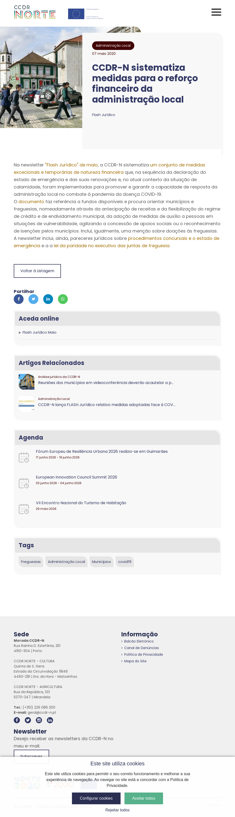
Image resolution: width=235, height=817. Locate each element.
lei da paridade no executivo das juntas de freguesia (111, 246)
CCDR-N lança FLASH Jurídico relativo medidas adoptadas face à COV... (106, 405)
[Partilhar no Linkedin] (48, 299)
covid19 (124, 561)
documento (31, 201)
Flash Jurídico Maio (39, 332)
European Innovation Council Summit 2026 (76, 477)
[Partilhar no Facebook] (19, 299)
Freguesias (31, 561)
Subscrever (31, 756)
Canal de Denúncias (140, 647)
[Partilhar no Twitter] (33, 299)
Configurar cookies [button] (96, 798)
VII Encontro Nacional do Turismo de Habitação (81, 503)
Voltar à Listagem (37, 271)
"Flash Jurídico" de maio (71, 165)
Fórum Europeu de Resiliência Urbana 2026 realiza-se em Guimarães (102, 451)
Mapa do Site (134, 661)
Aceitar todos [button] (143, 798)
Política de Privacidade (142, 654)
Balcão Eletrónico (137, 641)
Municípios (101, 561)
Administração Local (66, 561)
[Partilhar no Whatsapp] (63, 299)
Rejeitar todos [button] (117, 810)
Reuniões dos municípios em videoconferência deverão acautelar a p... (106, 382)
